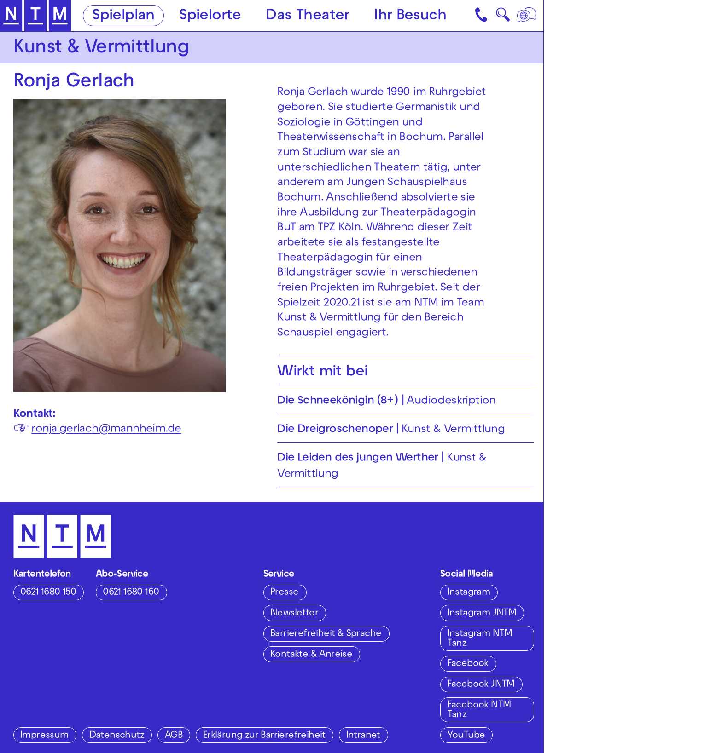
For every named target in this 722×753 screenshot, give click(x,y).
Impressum (44, 735)
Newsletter (294, 613)
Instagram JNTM (482, 613)
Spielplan (123, 16)
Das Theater (307, 16)
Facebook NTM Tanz (479, 710)
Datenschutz (116, 735)
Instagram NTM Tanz (480, 639)
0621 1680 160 (131, 592)
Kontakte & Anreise (311, 654)
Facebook (468, 664)
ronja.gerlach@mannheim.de (106, 429)
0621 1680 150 (48, 592)
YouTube (466, 735)
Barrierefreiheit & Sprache (325, 634)
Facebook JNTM (481, 684)
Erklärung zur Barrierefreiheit (264, 735)
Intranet (363, 735)
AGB (173, 735)
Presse (284, 592)
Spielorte (210, 16)
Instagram (469, 592)
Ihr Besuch (410, 16)
